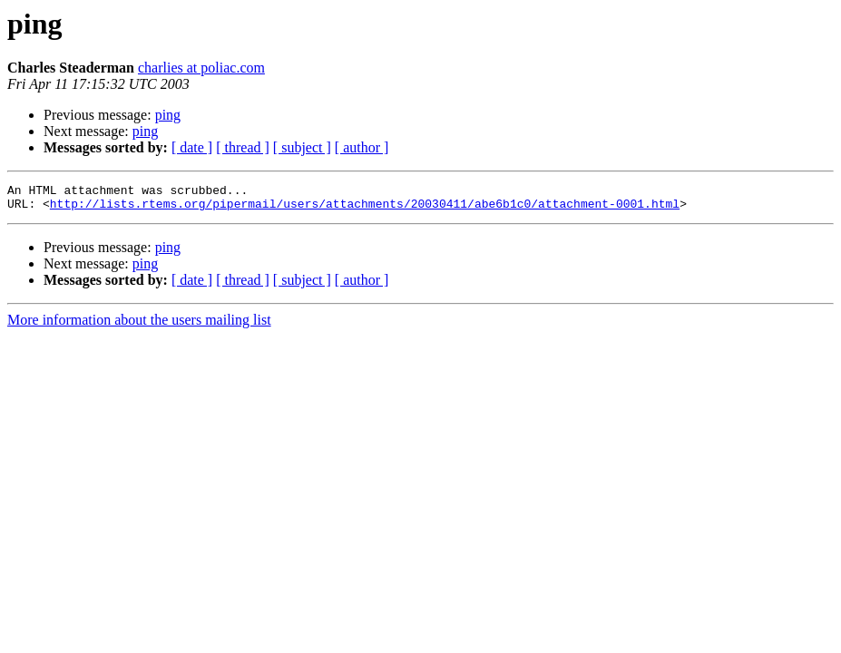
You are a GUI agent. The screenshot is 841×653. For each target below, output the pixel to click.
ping (168, 114)
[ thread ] (242, 147)
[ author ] (362, 147)
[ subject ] (302, 147)
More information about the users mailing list (139, 325)
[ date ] (191, 147)
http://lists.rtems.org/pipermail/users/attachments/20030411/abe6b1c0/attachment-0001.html (365, 208)
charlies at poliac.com (201, 67)
